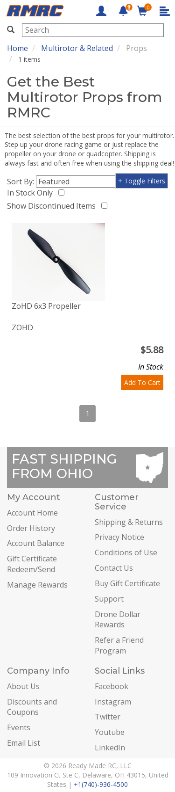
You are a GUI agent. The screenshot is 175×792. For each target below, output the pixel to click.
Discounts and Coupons (32, 707)
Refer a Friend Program (119, 645)
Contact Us (114, 568)
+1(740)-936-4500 (101, 784)
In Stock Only (31, 193)
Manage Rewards (37, 585)
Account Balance (35, 543)
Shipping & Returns (129, 522)
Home (17, 48)
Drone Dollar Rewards (117, 619)
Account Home (32, 513)
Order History (31, 528)
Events (18, 727)
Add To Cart (142, 382)
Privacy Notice (119, 537)
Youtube (110, 732)
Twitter (107, 717)
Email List (23, 743)
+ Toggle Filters (141, 180)
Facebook (111, 686)
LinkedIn (110, 747)
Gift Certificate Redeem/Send (32, 563)
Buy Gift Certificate (127, 583)
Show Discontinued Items (53, 206)
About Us (23, 686)
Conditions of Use (126, 552)
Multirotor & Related (77, 48)
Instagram (113, 702)
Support (109, 599)
